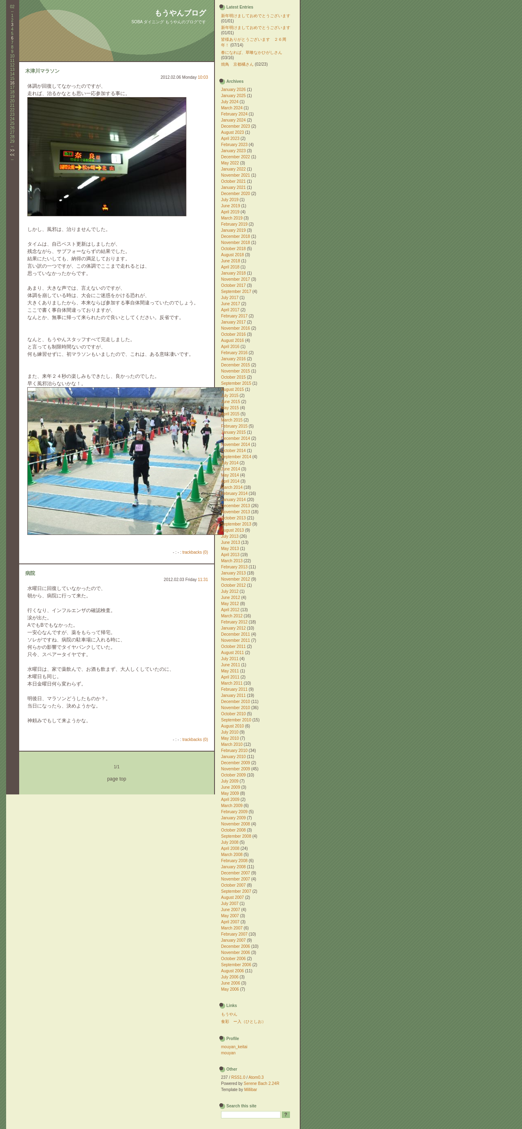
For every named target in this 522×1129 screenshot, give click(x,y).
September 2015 (236, 383)
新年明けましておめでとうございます (255, 15)
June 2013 (230, 542)
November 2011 (235, 640)
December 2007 (235, 873)
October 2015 (233, 377)
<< (12, 155)
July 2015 (230, 395)
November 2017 (235, 279)
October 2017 (233, 285)
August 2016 (232, 340)
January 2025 (233, 95)
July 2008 (230, 842)
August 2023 (232, 132)
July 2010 (230, 732)
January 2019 (233, 230)
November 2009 (235, 769)
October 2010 (233, 714)
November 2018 (235, 242)
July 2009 (230, 781)
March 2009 (232, 805)
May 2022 (230, 163)
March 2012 (232, 616)
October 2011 (233, 646)
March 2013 (232, 561)
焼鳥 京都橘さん (237, 64)
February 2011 (234, 689)
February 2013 (234, 567)
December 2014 (235, 438)
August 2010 (232, 726)
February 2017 (234, 316)
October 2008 (233, 830)
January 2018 (233, 273)
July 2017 (230, 297)
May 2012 (230, 603)
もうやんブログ (180, 13)
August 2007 (232, 897)
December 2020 (235, 193)
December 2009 (235, 763)
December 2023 (235, 126)
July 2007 (230, 903)
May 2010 (230, 738)
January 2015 (233, 432)
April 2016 (230, 346)
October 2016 (233, 334)
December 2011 (235, 634)
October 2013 (233, 518)
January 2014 (233, 499)
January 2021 (233, 187)
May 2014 (230, 475)
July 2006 (230, 977)
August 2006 (232, 971)
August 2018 (232, 255)
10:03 (203, 77)
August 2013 (232, 530)
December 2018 (235, 236)
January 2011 (233, 695)
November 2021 (235, 175)
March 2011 (232, 683)
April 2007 (230, 922)
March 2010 (232, 744)
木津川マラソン (42, 71)
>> (12, 150)
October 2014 (233, 450)
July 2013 (230, 536)
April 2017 (230, 310)
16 (12, 83)
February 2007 (234, 934)
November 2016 (235, 328)
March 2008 (232, 854)
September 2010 (236, 720)
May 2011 (230, 671)
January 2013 (233, 573)
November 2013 (235, 512)
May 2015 (230, 408)
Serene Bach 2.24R (261, 1083)
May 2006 (230, 989)
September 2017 (236, 291)
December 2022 (235, 157)
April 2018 (230, 267)
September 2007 (236, 891)
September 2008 (236, 836)
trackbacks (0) (195, 552)
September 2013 (236, 524)
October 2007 (233, 885)
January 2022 (233, 169)
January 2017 (233, 322)
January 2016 (233, 359)
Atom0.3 (255, 1077)
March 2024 (232, 108)
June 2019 (230, 206)
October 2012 (233, 585)
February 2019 (234, 224)
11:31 (203, 579)
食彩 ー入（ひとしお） (243, 1021)
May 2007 (230, 916)
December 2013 (235, 506)
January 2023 (233, 151)
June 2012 (230, 597)
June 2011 (230, 665)
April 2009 (230, 799)
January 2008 (233, 867)
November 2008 (235, 824)
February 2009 (234, 812)
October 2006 (233, 958)
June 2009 (230, 787)
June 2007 (230, 909)
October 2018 (233, 248)
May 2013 (230, 548)
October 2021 (233, 181)
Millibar (250, 1089)
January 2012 (233, 628)
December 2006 (235, 946)
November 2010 (235, 707)
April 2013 (230, 554)
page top (116, 779)
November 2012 (235, 579)
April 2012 (230, 610)
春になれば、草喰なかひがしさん (251, 52)
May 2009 (230, 793)
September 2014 (236, 457)
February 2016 (234, 352)
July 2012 (230, 591)
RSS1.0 (238, 1077)
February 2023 (234, 144)
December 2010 (235, 701)
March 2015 (232, 420)
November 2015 (235, 371)
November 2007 (235, 879)
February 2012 (234, 622)
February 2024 (234, 114)
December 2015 (235, 365)
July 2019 (230, 199)
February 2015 (234, 426)
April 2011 (230, 677)
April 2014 (230, 481)
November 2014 (235, 444)
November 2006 (235, 952)
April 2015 (230, 414)
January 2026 (233, 89)
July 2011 (230, 659)
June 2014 (230, 469)
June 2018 (230, 261)
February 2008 (234, 860)
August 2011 (232, 652)
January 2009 (233, 818)
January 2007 (233, 940)
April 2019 (230, 212)
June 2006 (230, 983)
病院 (30, 573)
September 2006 (236, 965)
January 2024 (233, 120)
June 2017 (230, 304)
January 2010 (233, 756)
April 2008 (230, 848)
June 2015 (230, 401)
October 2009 (233, 775)
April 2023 (230, 138)
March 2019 (232, 218)
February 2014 (234, 493)
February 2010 (234, 750)
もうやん (229, 1014)
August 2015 (232, 389)
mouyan (228, 1053)
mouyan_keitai (234, 1047)
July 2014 (230, 463)
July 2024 (230, 102)
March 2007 (232, 928)
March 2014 (232, 487)
